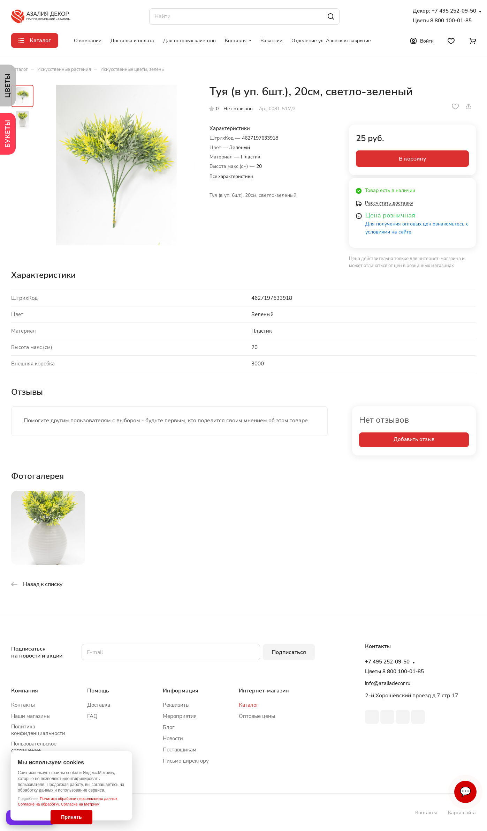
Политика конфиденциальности (38, 730)
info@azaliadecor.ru (387, 683)
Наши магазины (31, 716)
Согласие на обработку (38, 804)
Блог (169, 727)
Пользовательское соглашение (33, 747)
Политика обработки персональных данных (78, 798)
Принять (71, 817)
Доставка (98, 705)
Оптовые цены (257, 716)
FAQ (92, 716)
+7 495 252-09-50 (454, 11)
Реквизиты (176, 705)
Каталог (249, 705)
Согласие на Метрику (80, 804)
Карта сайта (462, 812)
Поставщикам (179, 749)
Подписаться (289, 652)
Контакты (23, 705)
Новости (173, 738)
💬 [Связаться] (465, 792)
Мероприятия (180, 716)
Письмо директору (186, 760)
